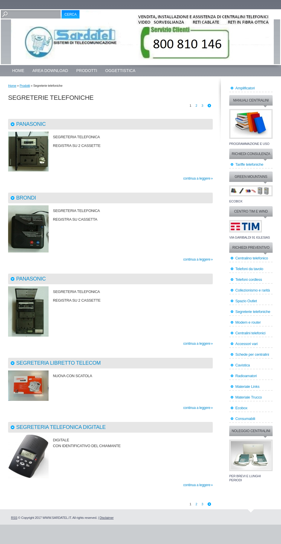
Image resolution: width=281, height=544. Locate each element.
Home (18, 70)
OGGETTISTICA (120, 70)
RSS (14, 517)
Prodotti (86, 70)
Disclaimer (106, 517)
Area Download (50, 70)
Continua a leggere (196, 178)
